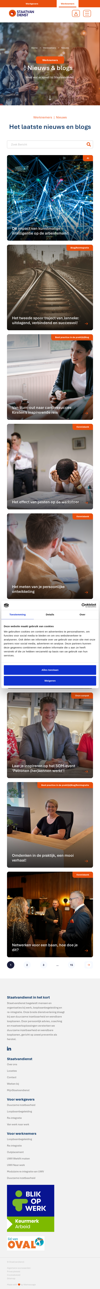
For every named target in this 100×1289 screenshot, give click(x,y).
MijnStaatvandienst (18, 1090)
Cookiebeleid (13, 1274)
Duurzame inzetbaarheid (21, 1105)
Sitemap (11, 1278)
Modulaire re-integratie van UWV (25, 1171)
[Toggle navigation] (87, 13)
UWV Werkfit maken (18, 1158)
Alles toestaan (50, 669)
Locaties (12, 1070)
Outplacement (15, 1152)
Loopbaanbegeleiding (19, 1111)
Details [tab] (50, 614)
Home (34, 47)
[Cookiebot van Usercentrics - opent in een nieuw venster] (81, 605)
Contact (11, 1077)
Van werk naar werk (18, 1124)
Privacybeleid (13, 1271)
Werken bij (13, 1083)
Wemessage (30, 1284)
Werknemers (67, 3)
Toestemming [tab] (18, 614)
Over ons (12, 1064)
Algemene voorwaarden (19, 1267)
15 (71, 965)
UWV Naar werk (16, 1165)
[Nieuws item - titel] (47, 144)
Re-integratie (14, 1117)
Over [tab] (82, 614)
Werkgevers (32, 3)
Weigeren (50, 680)
